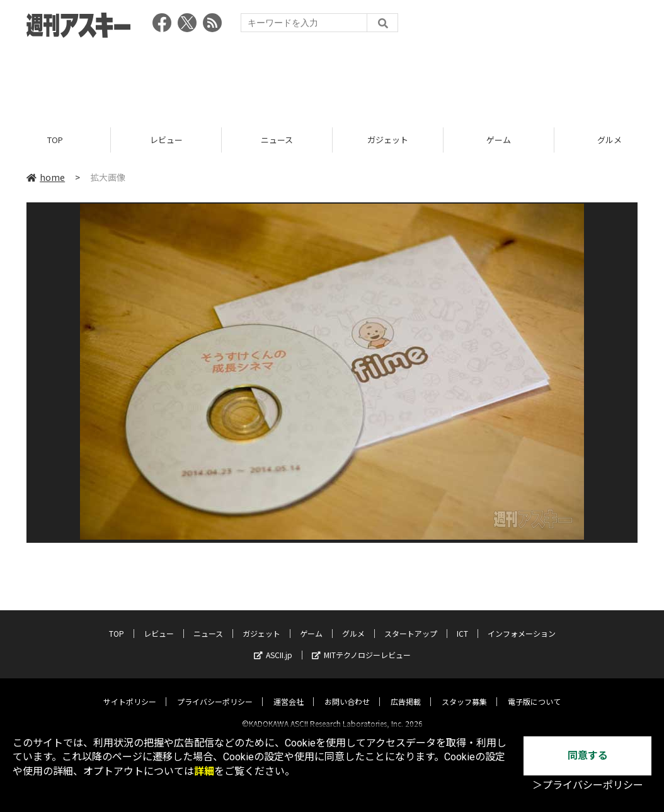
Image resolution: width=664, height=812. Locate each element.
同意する (588, 756)
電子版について (534, 690)
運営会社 (288, 690)
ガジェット (387, 140)
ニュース (277, 140)
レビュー (166, 140)
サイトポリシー (129, 690)
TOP (55, 140)
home (45, 177)
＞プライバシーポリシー (587, 785)
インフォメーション (522, 622)
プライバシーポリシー (215, 690)
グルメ (353, 622)
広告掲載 (406, 690)
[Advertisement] (332, 78)
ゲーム (498, 140)
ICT (462, 622)
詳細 (204, 771)
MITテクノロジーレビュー (361, 644)
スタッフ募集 (464, 690)
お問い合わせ (347, 690)
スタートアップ (410, 622)
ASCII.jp (273, 644)
